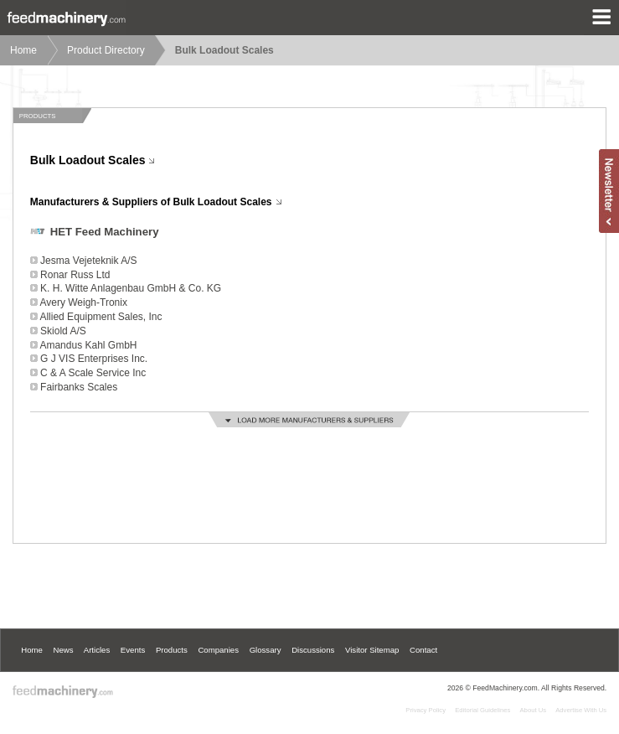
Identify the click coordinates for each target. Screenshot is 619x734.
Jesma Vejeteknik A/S (88, 260)
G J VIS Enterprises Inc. (93, 358)
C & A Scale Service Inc (93, 373)
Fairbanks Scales (78, 387)
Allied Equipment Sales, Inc (100, 317)
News (64, 649)
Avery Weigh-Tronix (82, 302)
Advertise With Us (580, 710)
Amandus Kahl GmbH (88, 345)
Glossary (265, 649)
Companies (218, 649)
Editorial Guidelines (482, 710)
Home (23, 50)
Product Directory (106, 50)
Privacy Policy (425, 710)
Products (172, 649)
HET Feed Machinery (104, 231)
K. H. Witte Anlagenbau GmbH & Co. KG (130, 288)
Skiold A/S (63, 331)
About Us (533, 710)
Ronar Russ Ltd (75, 275)
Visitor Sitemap (372, 649)
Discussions (312, 649)
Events (133, 649)
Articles (97, 649)
